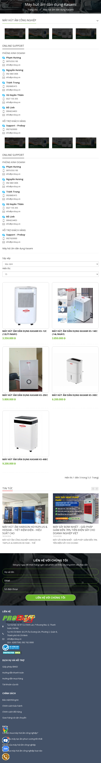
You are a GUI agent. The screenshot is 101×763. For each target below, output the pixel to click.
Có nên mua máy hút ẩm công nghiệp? (20, 733)
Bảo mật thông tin (10, 699)
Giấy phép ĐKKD (10, 666)
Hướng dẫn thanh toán (13, 672)
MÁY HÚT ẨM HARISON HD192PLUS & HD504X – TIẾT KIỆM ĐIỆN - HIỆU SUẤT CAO (24, 530)
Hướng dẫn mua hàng (12, 678)
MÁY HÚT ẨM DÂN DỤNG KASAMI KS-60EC (25, 459)
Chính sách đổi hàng (12, 711)
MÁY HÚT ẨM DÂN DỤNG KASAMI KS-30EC (75, 395)
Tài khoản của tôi (10, 684)
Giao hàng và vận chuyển (14, 717)
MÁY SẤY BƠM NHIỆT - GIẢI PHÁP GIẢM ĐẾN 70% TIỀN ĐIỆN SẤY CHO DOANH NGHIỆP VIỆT (74, 530)
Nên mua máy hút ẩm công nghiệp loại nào (22, 750)
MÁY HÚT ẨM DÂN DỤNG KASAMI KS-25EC (25, 395)
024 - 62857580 (14, 642)
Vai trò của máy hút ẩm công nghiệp (19, 744)
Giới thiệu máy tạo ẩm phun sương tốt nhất (22, 738)
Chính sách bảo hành (12, 705)
